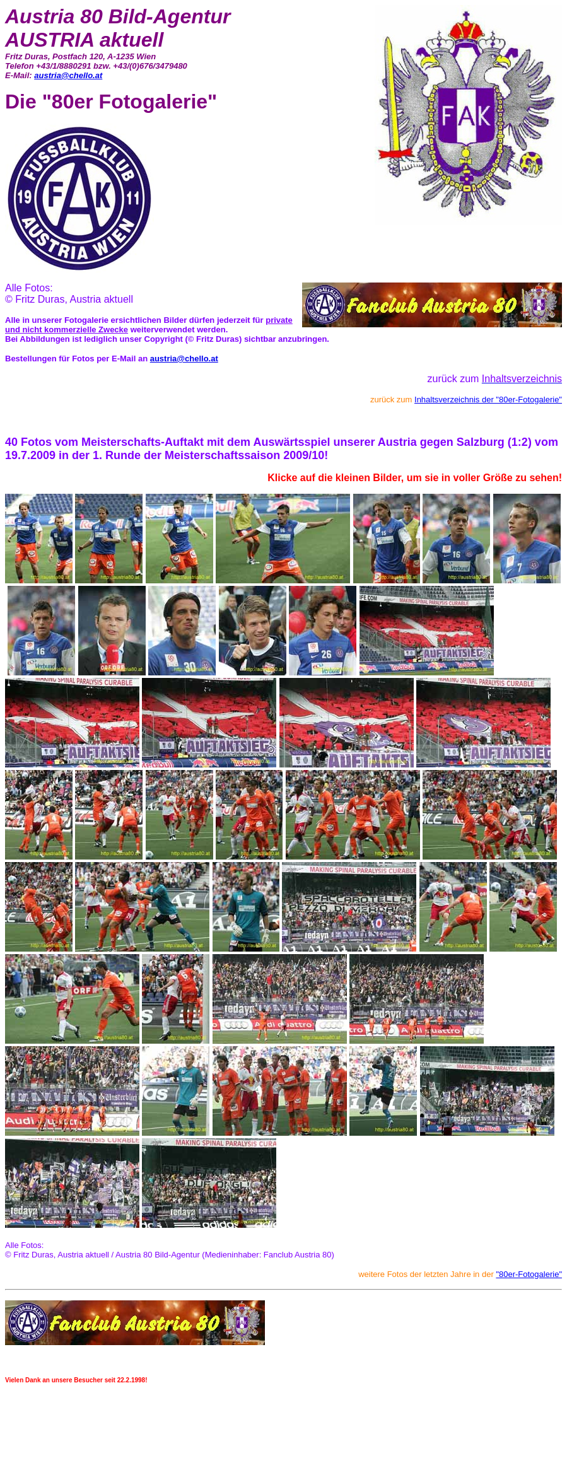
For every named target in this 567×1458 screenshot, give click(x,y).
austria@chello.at (68, 75)
